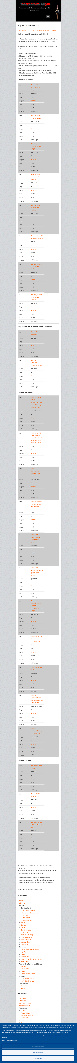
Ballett (23, 954)
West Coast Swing (27, 935)
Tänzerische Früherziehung (30, 949)
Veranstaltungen (24, 1006)
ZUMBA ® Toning (28, 981)
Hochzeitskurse (26, 939)
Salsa (23, 922)
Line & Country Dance (28, 974)
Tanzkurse (22, 1001)
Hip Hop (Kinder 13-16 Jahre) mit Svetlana (37, 177)
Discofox (24, 927)
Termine (33, 100)
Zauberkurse (25, 986)
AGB (22, 1023)
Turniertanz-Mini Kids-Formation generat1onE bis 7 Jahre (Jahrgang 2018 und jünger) (36, 402)
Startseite (22, 998)
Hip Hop (22, 903)
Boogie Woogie (26, 930)
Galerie (23, 1020)
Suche (21, 901)
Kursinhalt (22, 30)
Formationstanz (28, 920)
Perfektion (24, 944)
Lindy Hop (24, 932)
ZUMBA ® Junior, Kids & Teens (31, 959)
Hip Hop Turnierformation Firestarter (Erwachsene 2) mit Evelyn (37, 605)
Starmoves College (25, 1003)
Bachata (23, 925)
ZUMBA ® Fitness (28, 978)
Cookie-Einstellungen (38, 1046)
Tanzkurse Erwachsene (30, 913)
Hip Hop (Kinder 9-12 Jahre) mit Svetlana (36, 266)
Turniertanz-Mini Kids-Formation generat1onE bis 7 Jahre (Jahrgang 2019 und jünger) (36, 438)
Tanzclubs (26, 915)
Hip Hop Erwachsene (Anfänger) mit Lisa (36, 362)
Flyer (54, 30)
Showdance (25, 969)
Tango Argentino (26, 937)
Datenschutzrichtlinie (6, 1040)
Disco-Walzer (25, 942)
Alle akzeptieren (38, 1058)
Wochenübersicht (26, 1013)
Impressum (14, 1040)
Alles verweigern (38, 1052)
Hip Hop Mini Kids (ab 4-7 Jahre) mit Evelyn (36, 824)
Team (23, 1010)
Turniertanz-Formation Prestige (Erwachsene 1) (36, 731)
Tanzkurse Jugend (29, 910)
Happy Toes (25, 961)
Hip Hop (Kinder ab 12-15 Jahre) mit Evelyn (36, 146)
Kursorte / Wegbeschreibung (39, 30)
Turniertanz (26, 918)
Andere (23, 988)
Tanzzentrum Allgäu (35, 4)
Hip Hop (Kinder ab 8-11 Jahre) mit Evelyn (36, 87)
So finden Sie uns (27, 1015)
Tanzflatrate (25, 1018)
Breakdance (25, 957)
